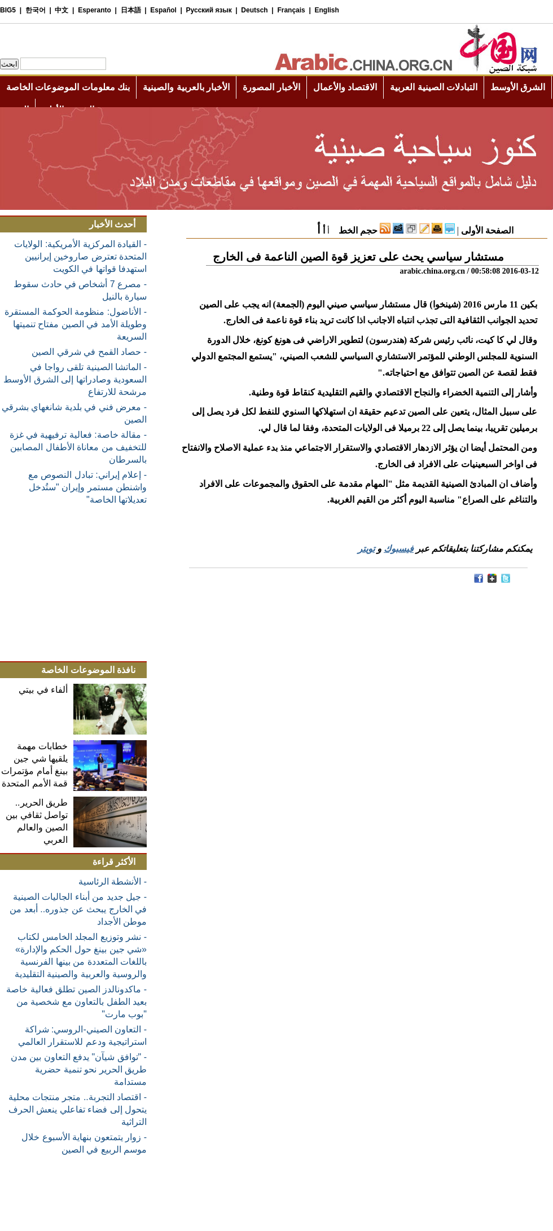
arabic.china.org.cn (432, 271)
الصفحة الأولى (487, 230)
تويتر (366, 548)
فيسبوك (399, 548)
